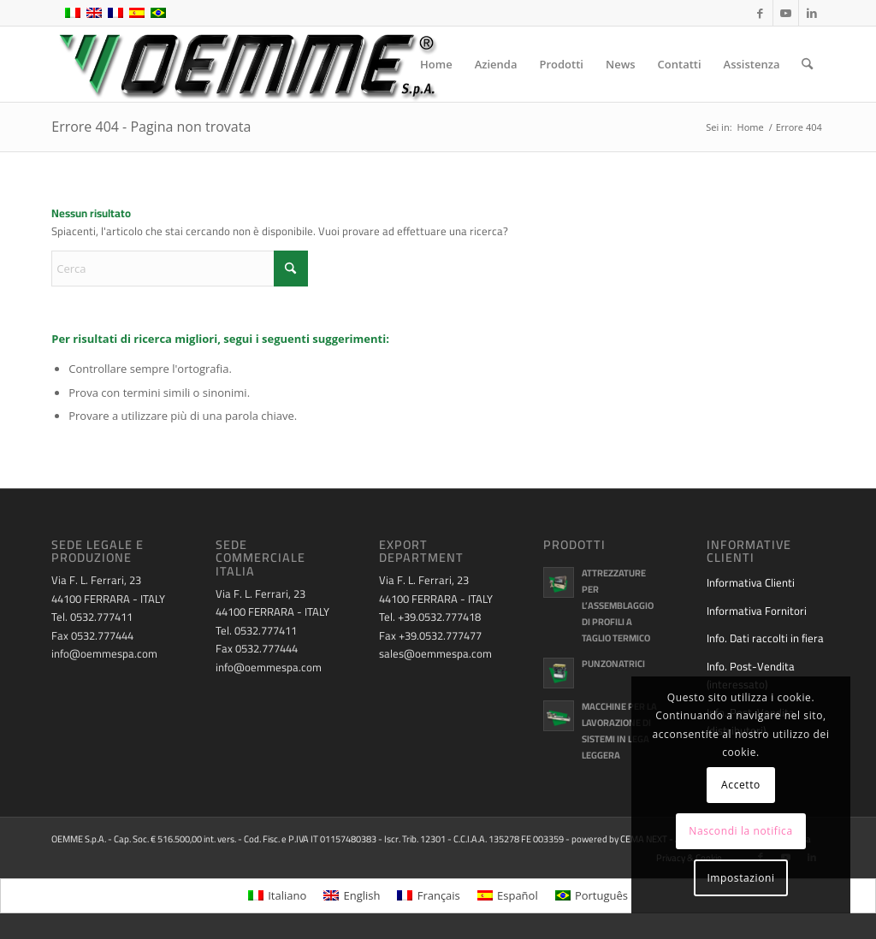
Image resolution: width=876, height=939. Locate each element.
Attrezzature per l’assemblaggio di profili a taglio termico (618, 605)
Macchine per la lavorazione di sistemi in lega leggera (619, 730)
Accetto (741, 784)
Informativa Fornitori (757, 610)
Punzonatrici (613, 663)
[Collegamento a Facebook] (760, 13)
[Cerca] (807, 64)
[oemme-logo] (246, 64)
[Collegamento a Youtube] (785, 13)
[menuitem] (436, 64)
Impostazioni (740, 878)
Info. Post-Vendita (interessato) (751, 675)
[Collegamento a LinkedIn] (812, 13)
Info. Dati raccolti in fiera (765, 638)
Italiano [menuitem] (287, 895)
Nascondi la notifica (740, 831)
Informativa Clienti (751, 582)
